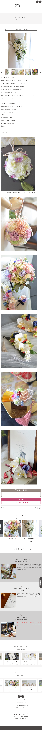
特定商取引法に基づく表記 (22, 707)
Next (40, 50)
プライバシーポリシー (21, 709)
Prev (1, 50)
